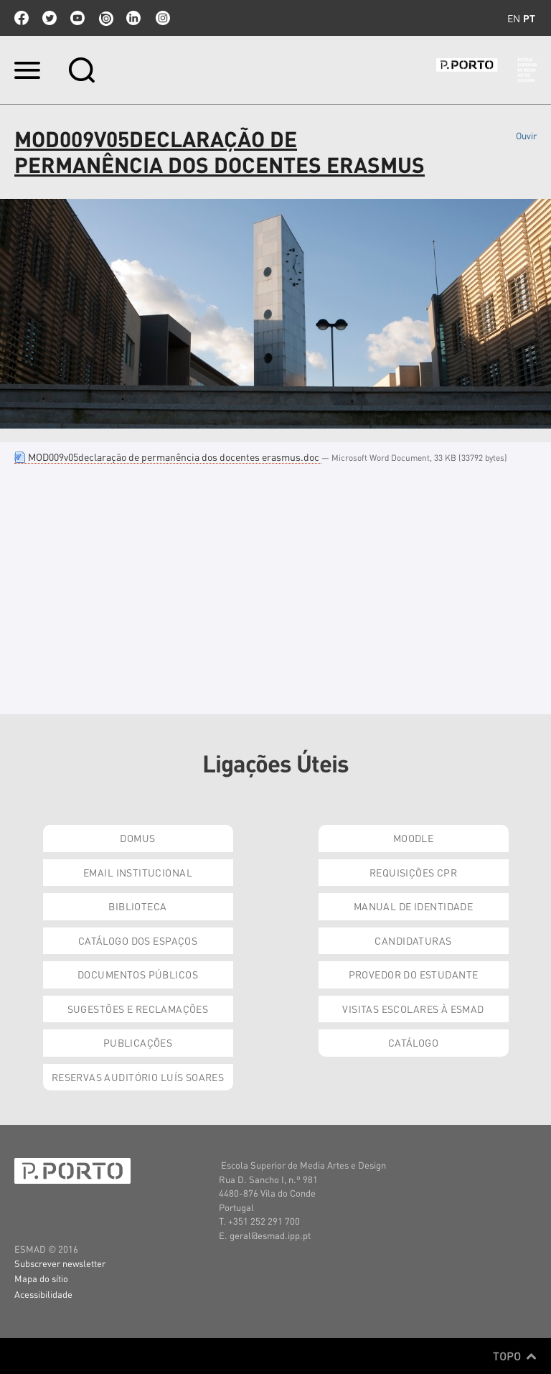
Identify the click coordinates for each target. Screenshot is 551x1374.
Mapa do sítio (41, 1278)
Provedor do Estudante (414, 974)
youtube (77, 18)
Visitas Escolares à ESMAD (413, 1008)
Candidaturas (413, 940)
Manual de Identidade (413, 905)
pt (529, 17)
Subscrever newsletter (59, 1263)
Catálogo (413, 1042)
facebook (21, 18)
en (513, 17)
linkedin (133, 18)
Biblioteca (137, 905)
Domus (137, 837)
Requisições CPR (413, 872)
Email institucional (137, 872)
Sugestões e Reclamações (138, 1008)
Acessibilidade (43, 1294)
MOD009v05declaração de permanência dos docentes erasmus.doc (167, 456)
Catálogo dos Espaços (137, 940)
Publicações (138, 1042)
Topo (515, 1356)
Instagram (161, 18)
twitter (49, 18)
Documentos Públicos (137, 974)
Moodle (413, 837)
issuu (105, 18)
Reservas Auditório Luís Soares (138, 1076)
